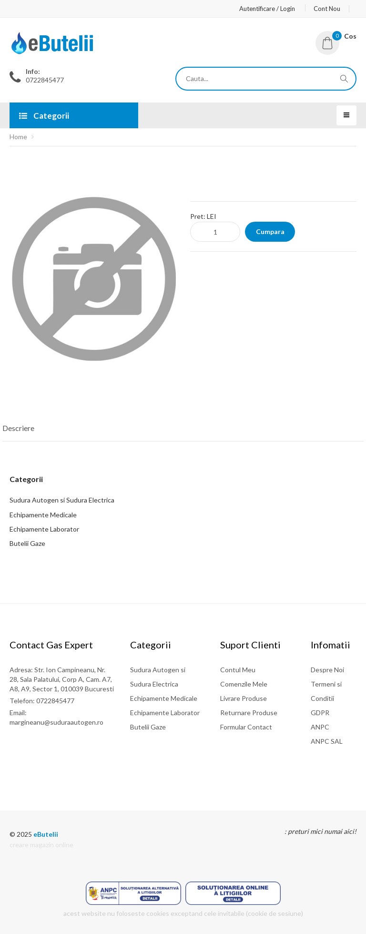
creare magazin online (41, 845)
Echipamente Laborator (44, 529)
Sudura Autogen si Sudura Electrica (62, 500)
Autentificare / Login (267, 8)
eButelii (45, 834)
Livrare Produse (243, 698)
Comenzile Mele (243, 684)
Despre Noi (327, 670)
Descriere (18, 427)
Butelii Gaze (27, 543)
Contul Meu (237, 670)
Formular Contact (246, 727)
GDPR (320, 712)
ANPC (320, 727)
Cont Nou (327, 8)
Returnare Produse (248, 712)
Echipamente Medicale (43, 515)
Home (18, 137)
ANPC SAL (327, 741)
